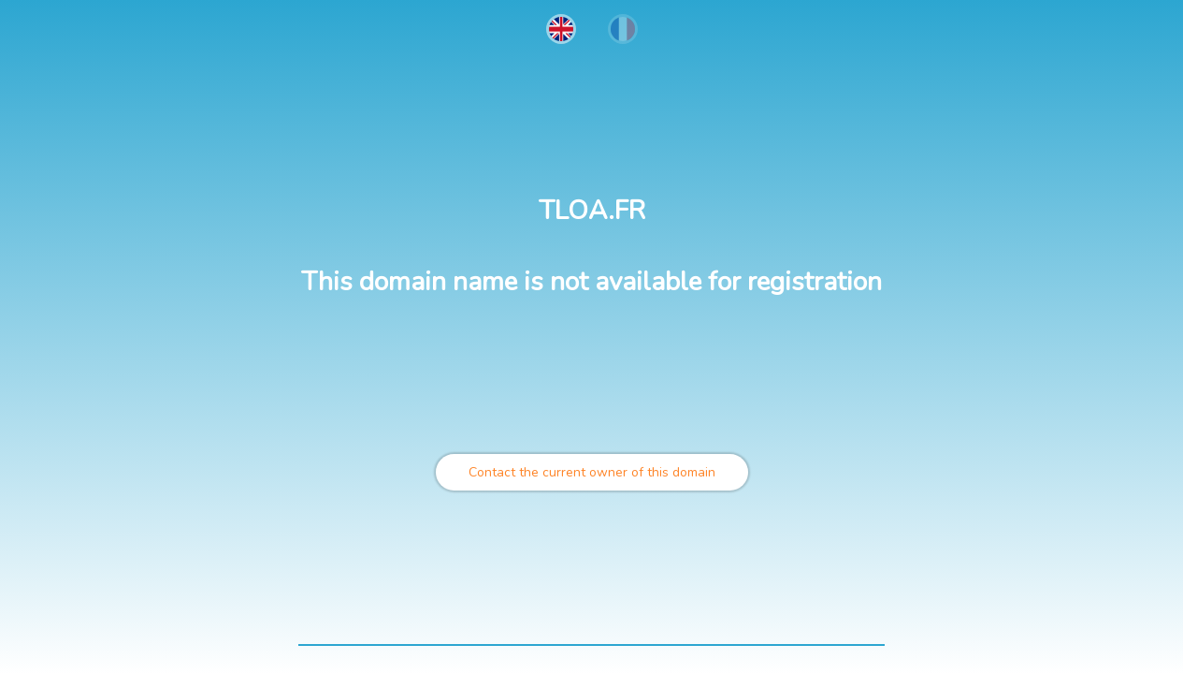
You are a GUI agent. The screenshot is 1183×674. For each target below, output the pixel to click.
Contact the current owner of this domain (592, 472)
